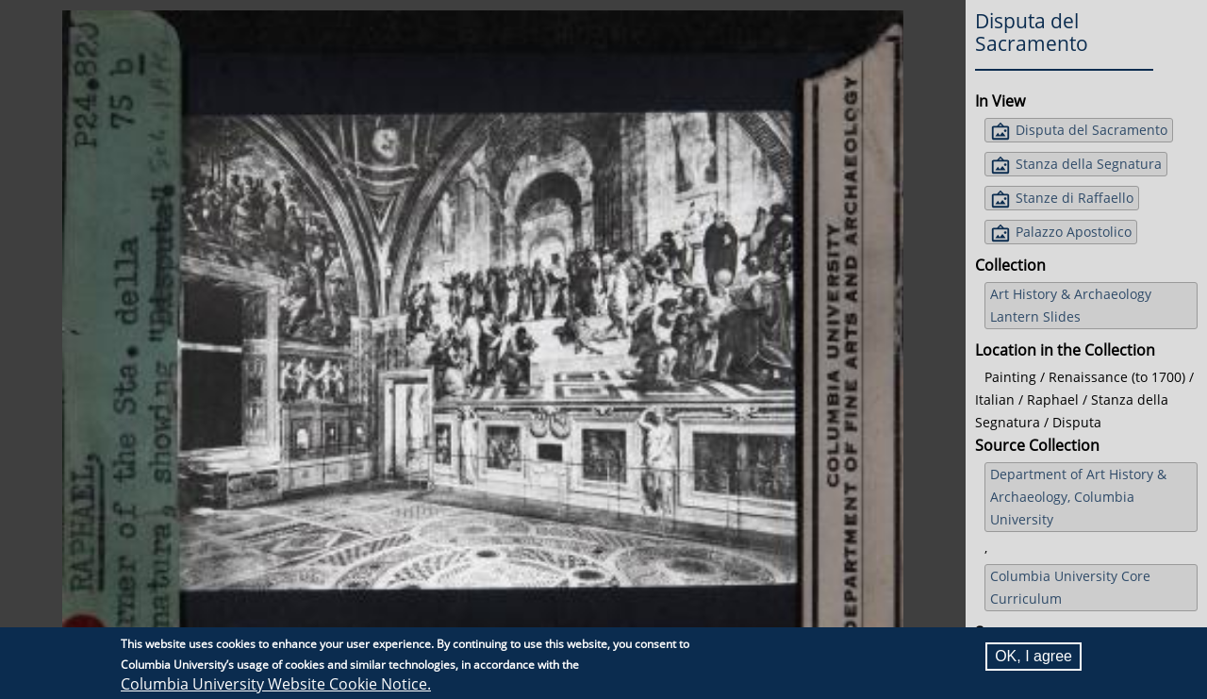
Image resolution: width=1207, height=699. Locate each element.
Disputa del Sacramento (1091, 130)
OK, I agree (1033, 656)
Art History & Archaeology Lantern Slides (1070, 305)
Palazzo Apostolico (1074, 232)
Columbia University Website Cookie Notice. (276, 684)
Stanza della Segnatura (1089, 164)
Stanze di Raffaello (1074, 198)
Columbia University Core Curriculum (1070, 587)
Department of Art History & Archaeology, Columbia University (1078, 496)
